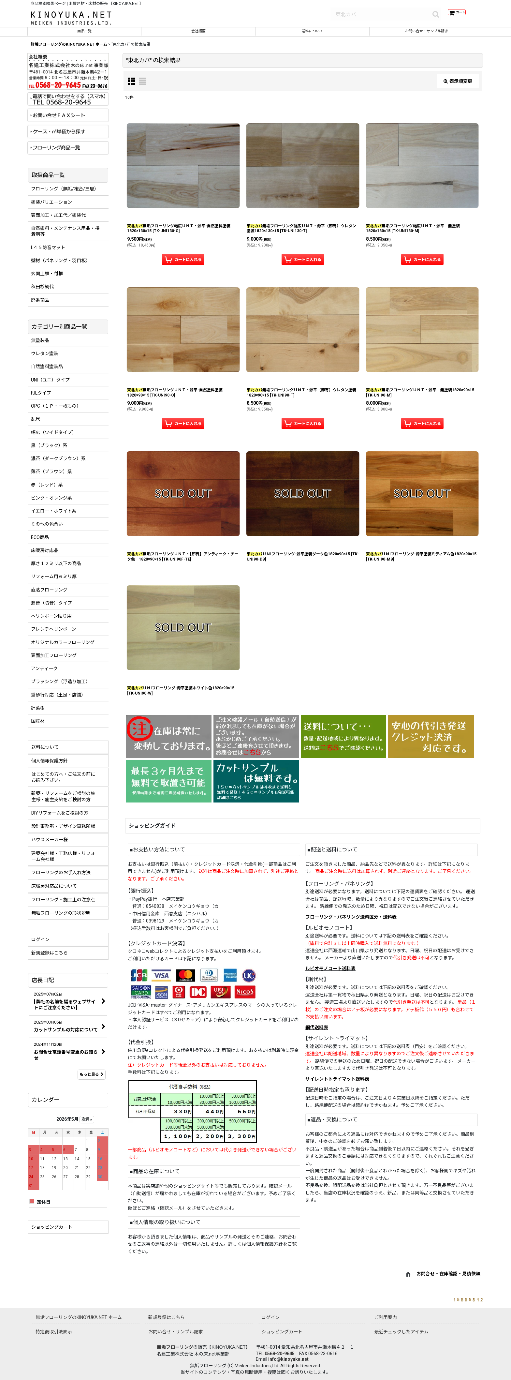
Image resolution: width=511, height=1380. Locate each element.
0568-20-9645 (280, 1353)
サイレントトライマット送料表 (337, 1083)
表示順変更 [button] (458, 85)
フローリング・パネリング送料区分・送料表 (351, 921)
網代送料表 (316, 1032)
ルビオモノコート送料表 (330, 973)
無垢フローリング (175, 1347)
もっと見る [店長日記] (92, 1079)
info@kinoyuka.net (288, 1359)
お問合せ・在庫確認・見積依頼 (448, 1278)
